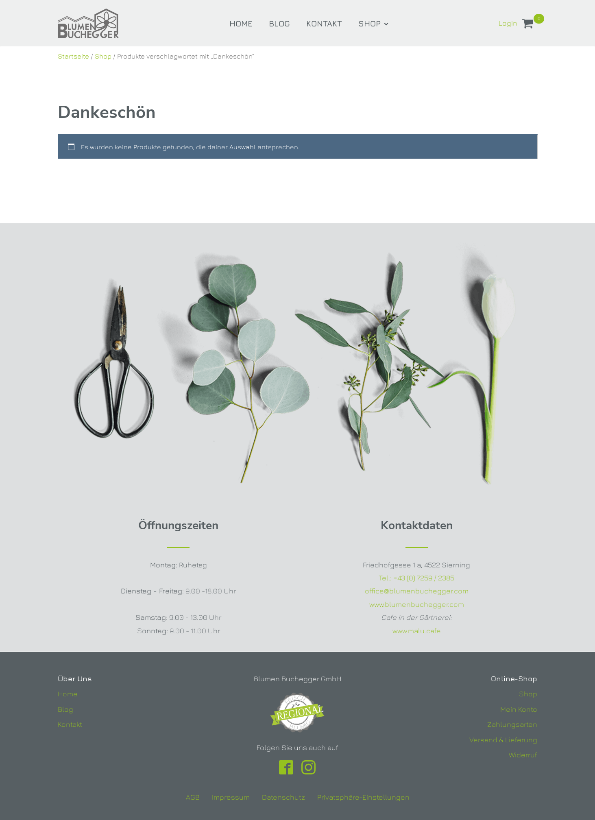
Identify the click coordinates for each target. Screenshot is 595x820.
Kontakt (324, 23)
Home (241, 23)
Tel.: (416, 577)
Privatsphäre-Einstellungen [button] (363, 797)
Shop (369, 23)
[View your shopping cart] (527, 25)
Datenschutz (283, 797)
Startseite (73, 56)
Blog (279, 23)
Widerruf (523, 754)
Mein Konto (518, 709)
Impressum (231, 797)
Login (508, 23)
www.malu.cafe (416, 630)
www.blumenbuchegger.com (416, 604)
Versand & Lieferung (503, 739)
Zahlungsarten (512, 724)
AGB (193, 797)
